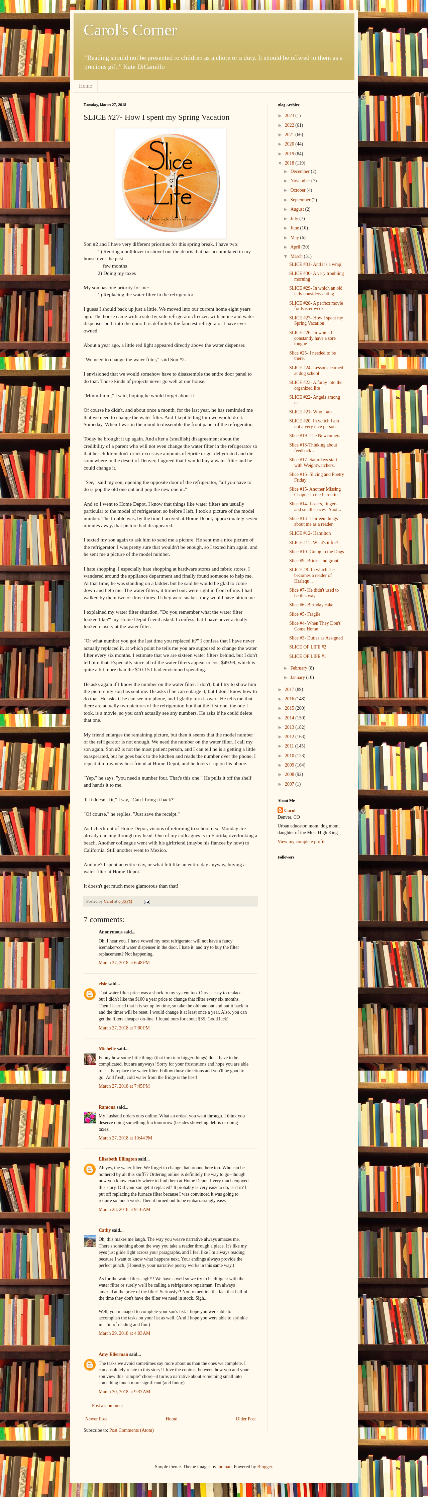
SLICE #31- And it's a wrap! (316, 264)
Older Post (246, 1418)
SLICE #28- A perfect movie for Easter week (316, 306)
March (297, 256)
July (294, 218)
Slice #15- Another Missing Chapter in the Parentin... (315, 492)
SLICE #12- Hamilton (310, 533)
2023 (290, 115)
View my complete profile (302, 841)
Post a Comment (107, 1405)
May (295, 237)
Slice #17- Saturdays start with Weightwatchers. (313, 462)
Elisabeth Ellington (118, 1159)
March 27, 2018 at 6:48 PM (124, 962)
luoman (224, 1466)
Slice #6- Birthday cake (311, 604)
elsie (103, 983)
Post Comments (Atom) (131, 1430)
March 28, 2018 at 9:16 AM (124, 1209)
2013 (290, 727)
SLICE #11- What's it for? (313, 542)
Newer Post (96, 1418)
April (295, 247)
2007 (290, 784)
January (298, 677)
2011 (290, 745)
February (299, 668)
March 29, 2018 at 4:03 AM (124, 1333)
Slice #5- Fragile (304, 614)
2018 (290, 163)
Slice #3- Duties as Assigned (316, 637)
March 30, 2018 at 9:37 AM (124, 1391)
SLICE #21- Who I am (310, 411)
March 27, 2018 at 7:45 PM (124, 1086)
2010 (290, 755)
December (300, 171)
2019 (290, 153)
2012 (290, 736)
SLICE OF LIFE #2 (307, 647)
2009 (290, 765)
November (300, 180)
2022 (290, 125)
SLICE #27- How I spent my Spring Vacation (316, 320)
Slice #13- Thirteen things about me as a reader (313, 521)
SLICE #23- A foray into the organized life (315, 385)
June (295, 227)
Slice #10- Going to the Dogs (316, 551)
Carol (290, 810)
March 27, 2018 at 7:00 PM (124, 1027)
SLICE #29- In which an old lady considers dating (315, 291)
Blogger (264, 1466)
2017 (290, 689)
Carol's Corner (130, 30)
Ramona (107, 1107)
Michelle (107, 1048)
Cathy (105, 1230)
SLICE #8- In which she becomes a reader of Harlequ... (312, 575)
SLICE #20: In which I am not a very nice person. (314, 423)
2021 (290, 134)
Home (85, 86)
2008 (290, 774)
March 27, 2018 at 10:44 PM (125, 1137)
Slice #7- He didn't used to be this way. (314, 593)
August (297, 209)
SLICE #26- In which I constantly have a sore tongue (312, 338)
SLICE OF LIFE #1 (307, 656)
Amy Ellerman (113, 1354)
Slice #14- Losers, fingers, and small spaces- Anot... (315, 506)
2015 (290, 708)
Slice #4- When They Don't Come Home (314, 626)
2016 (290, 698)
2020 (290, 143)
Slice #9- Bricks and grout (313, 560)
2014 (290, 717)
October (298, 190)
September (300, 199)
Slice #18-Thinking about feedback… (313, 447)
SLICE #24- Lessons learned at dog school (316, 370)
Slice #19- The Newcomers (314, 435)
